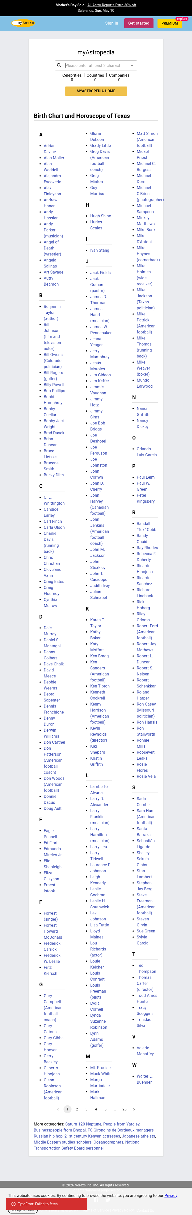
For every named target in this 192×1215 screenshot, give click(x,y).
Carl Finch (53, 521)
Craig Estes (54, 581)
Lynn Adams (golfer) (97, 1039)
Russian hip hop (48, 1136)
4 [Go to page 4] (96, 1109)
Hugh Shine (100, 216)
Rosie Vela (146, 776)
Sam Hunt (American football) (146, 816)
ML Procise (100, 1067)
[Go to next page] (134, 1109)
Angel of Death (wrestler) (52, 248)
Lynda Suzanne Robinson (98, 1021)
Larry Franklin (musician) (100, 816)
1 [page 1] (68, 1109)
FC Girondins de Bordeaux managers (121, 1130)
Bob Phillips (54, 390)
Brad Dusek (54, 432)
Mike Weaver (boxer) (143, 368)
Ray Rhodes (147, 547)
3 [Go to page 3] (86, 1109)
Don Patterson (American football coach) (53, 760)
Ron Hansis (147, 722)
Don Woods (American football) (54, 784)
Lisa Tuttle (99, 925)
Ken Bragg (99, 656)
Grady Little (100, 145)
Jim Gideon (100, 375)
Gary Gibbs (54, 1037)
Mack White (101, 1073)
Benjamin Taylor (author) (52, 312)
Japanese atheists (138, 1136)
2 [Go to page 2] (77, 1109)
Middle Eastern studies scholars (63, 1142)
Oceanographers (108, 1142)
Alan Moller (54, 157)
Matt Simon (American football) (147, 139)
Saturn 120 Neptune (83, 1124)
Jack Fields (100, 272)
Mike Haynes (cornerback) (148, 253)
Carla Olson (54, 527)
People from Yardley (121, 1124)
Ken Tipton (100, 686)
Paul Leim (146, 477)
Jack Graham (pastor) (97, 284)
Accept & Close (23, 1210)
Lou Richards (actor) (98, 949)
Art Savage (54, 272)
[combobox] (96, 65)
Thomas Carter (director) (145, 983)
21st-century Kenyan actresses (92, 1136)
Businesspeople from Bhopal (60, 1130)
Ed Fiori (50, 842)
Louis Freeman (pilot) (98, 991)
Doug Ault (53, 808)
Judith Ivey (100, 585)
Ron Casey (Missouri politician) (146, 710)
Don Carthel (54, 742)
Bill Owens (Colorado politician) (53, 360)
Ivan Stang (99, 250)
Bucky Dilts (54, 475)
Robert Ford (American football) (147, 632)
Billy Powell (54, 384)
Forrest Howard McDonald (53, 931)
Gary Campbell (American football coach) (53, 1007)
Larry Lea (98, 846)
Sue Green (146, 931)
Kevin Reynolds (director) (98, 734)
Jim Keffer (99, 381)
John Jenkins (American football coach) (99, 531)
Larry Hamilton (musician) (100, 834)
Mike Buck (146, 229)
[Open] (132, 65)
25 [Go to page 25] (124, 1109)
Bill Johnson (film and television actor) (52, 336)
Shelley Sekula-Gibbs (143, 858)
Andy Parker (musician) (53, 230)
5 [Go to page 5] (106, 1109)
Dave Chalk (54, 664)
